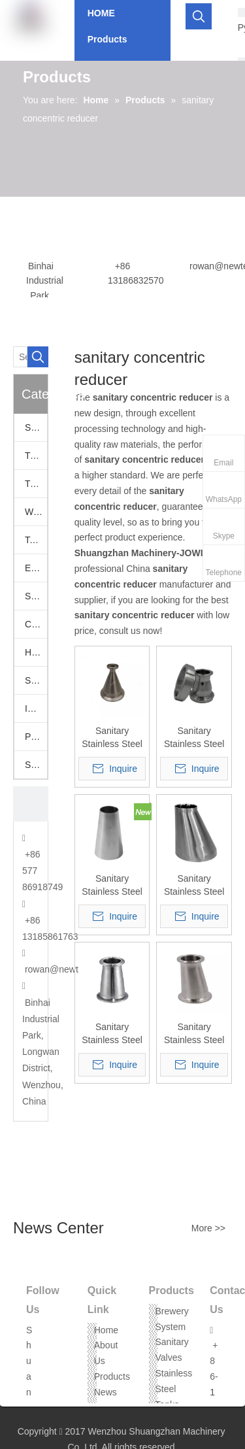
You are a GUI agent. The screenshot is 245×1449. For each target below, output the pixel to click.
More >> (208, 1228)
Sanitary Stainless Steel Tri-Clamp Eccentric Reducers (194, 1034)
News (105, 1392)
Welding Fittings (36, 512)
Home (106, 1330)
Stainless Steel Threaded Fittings (36, 764)
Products (112, 1376)
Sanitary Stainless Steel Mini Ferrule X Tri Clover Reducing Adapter (112, 737)
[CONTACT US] (30, 804)
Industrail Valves (36, 708)
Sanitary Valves (36, 427)
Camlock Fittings (36, 624)
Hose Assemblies (36, 652)
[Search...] (20, 356)
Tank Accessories (36, 540)
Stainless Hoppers (36, 680)
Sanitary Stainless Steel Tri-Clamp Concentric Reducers (112, 1034)
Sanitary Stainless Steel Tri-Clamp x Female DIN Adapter (194, 737)
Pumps (36, 736)
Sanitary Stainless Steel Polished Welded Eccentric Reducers (194, 885)
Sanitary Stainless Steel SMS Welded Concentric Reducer (112, 885)
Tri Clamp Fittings (36, 483)
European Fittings (36, 568)
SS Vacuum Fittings (36, 596)
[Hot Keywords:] (199, 16)
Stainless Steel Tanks (174, 1389)
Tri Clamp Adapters (36, 455)
